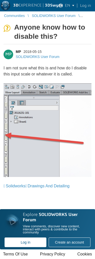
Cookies (84, 254)
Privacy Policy (52, 254)
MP (18, 52)
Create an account (69, 242)
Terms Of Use (15, 254)
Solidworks (15, 186)
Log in (25, 242)
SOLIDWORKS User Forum (38, 57)
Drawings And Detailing (48, 186)
